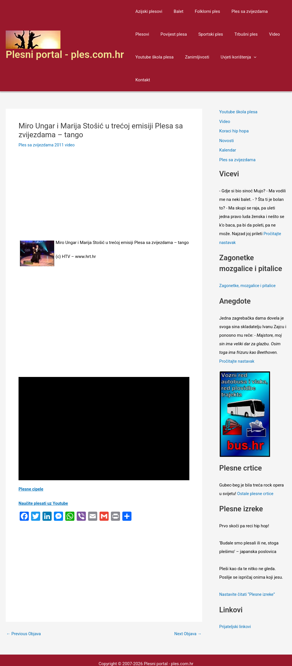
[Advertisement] (104, 174)
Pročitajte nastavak (237, 337)
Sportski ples (181, 34)
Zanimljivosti (193, 57)
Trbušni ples (213, 34)
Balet (174, 11)
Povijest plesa (147, 34)
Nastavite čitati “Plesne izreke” (248, 570)
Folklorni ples (200, 11)
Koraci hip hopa (234, 108)
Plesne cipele (31, 466)
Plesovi (273, 11)
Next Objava (187, 611)
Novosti (226, 117)
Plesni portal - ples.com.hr (65, 43)
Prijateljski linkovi (235, 602)
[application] (246, 57)
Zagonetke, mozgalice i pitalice (248, 262)
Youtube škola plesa (153, 57)
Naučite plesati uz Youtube (44, 480)
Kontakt (265, 57)
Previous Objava (24, 611)
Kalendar (227, 127)
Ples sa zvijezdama (240, 11)
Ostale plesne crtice (256, 469)
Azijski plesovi (147, 11)
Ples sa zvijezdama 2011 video (48, 122)
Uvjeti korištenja (231, 57)
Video (239, 34)
